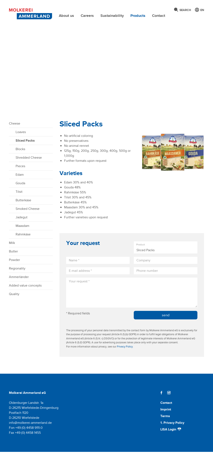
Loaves (21, 146)
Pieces (20, 180)
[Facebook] (161, 406)
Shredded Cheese (29, 171)
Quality (14, 308)
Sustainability (112, 15)
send (166, 329)
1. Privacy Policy (172, 436)
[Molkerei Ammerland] (29, 13)
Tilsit (19, 205)
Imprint (165, 423)
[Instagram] (169, 406)
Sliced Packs (25, 154)
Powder (14, 274)
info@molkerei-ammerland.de (30, 436)
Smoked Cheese (28, 222)
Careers (87, 15)
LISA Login (171, 443)
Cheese (14, 137)
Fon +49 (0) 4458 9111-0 (26, 441)
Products (137, 15)
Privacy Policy (125, 360)
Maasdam (22, 239)
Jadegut (21, 231)
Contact (158, 15)
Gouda (20, 197)
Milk (12, 257)
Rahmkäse (23, 248)
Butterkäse (23, 214)
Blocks (20, 163)
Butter (13, 265)
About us (66, 15)
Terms (165, 430)
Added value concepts (25, 299)
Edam (20, 188)
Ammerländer (19, 291)
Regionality (17, 282)
